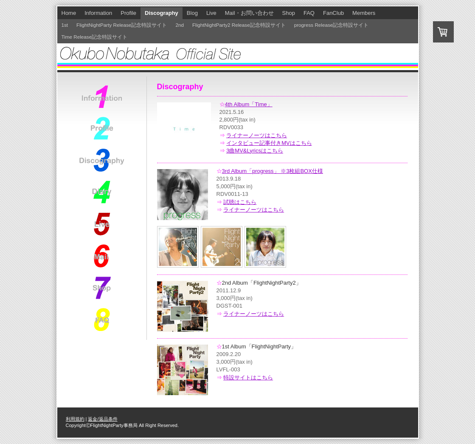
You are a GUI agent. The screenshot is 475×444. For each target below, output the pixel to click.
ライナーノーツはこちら (256, 135)
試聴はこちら (239, 202)
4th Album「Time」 (249, 104)
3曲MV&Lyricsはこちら (254, 150)
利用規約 (75, 418)
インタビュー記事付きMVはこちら (269, 143)
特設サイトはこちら (248, 377)
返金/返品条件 (102, 418)
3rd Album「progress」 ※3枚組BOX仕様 (272, 171)
